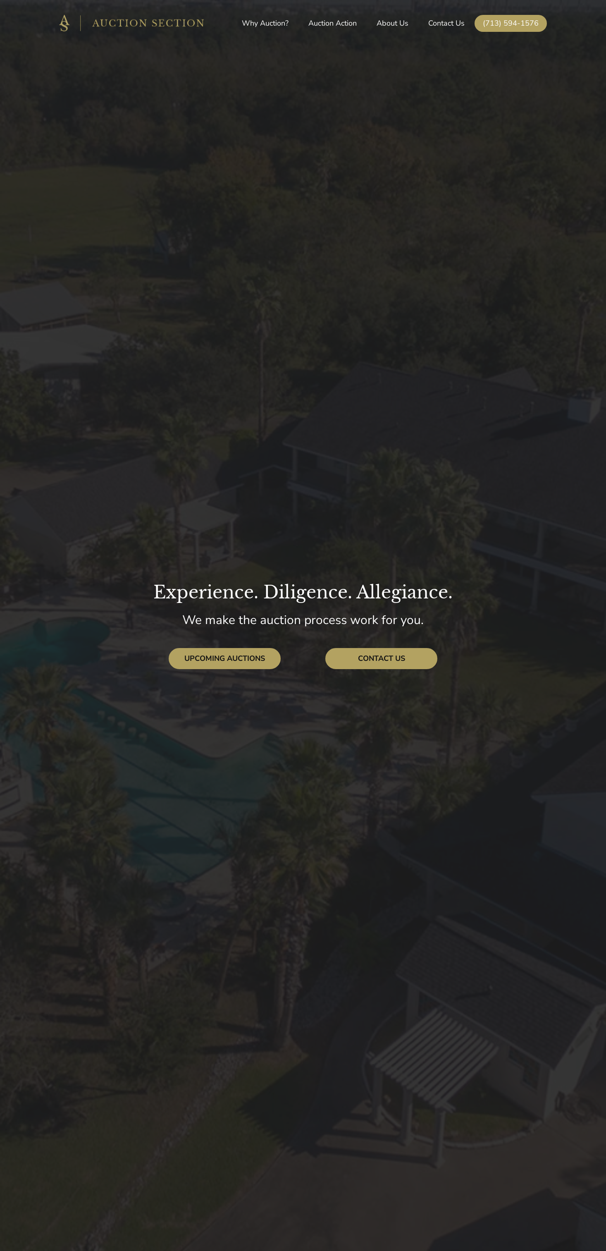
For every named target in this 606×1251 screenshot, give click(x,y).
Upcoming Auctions (224, 658)
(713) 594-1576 (511, 23)
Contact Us (446, 23)
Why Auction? (265, 23)
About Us (392, 23)
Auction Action (332, 23)
